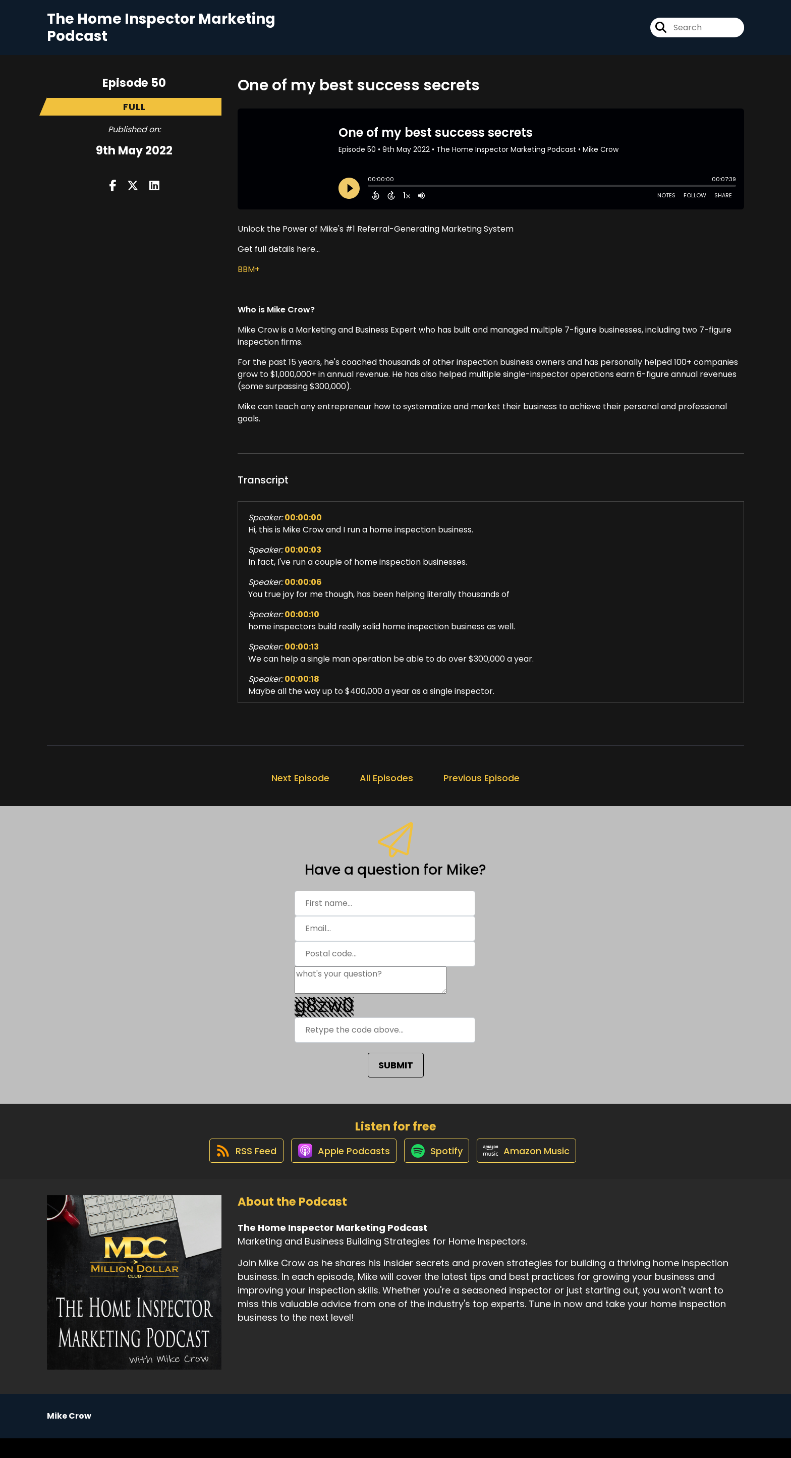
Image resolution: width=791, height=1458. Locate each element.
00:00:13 (302, 656)
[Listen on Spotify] (437, 1169)
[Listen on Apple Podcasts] (338, 1170)
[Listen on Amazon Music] (533, 1170)
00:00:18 (302, 688)
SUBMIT (395, 1074)
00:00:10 (302, 623)
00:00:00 (303, 526)
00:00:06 (303, 591)
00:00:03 (303, 559)
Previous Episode (481, 787)
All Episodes (386, 787)
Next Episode (300, 787)
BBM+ (249, 278)
